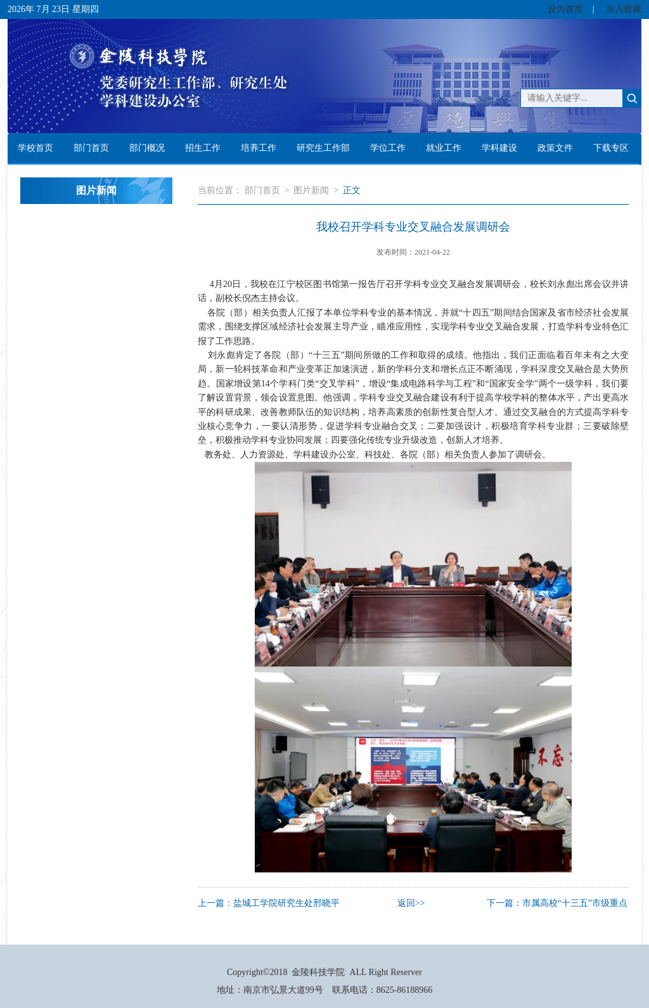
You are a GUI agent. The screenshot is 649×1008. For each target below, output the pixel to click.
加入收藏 (623, 9)
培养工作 (258, 148)
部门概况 (147, 148)
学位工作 (388, 148)
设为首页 (565, 9)
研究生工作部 (323, 148)
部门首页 (91, 148)
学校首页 (35, 148)
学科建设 (499, 148)
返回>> (411, 903)
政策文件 (555, 148)
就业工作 (443, 148)
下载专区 (611, 148)
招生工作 (203, 148)
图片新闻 (311, 190)
